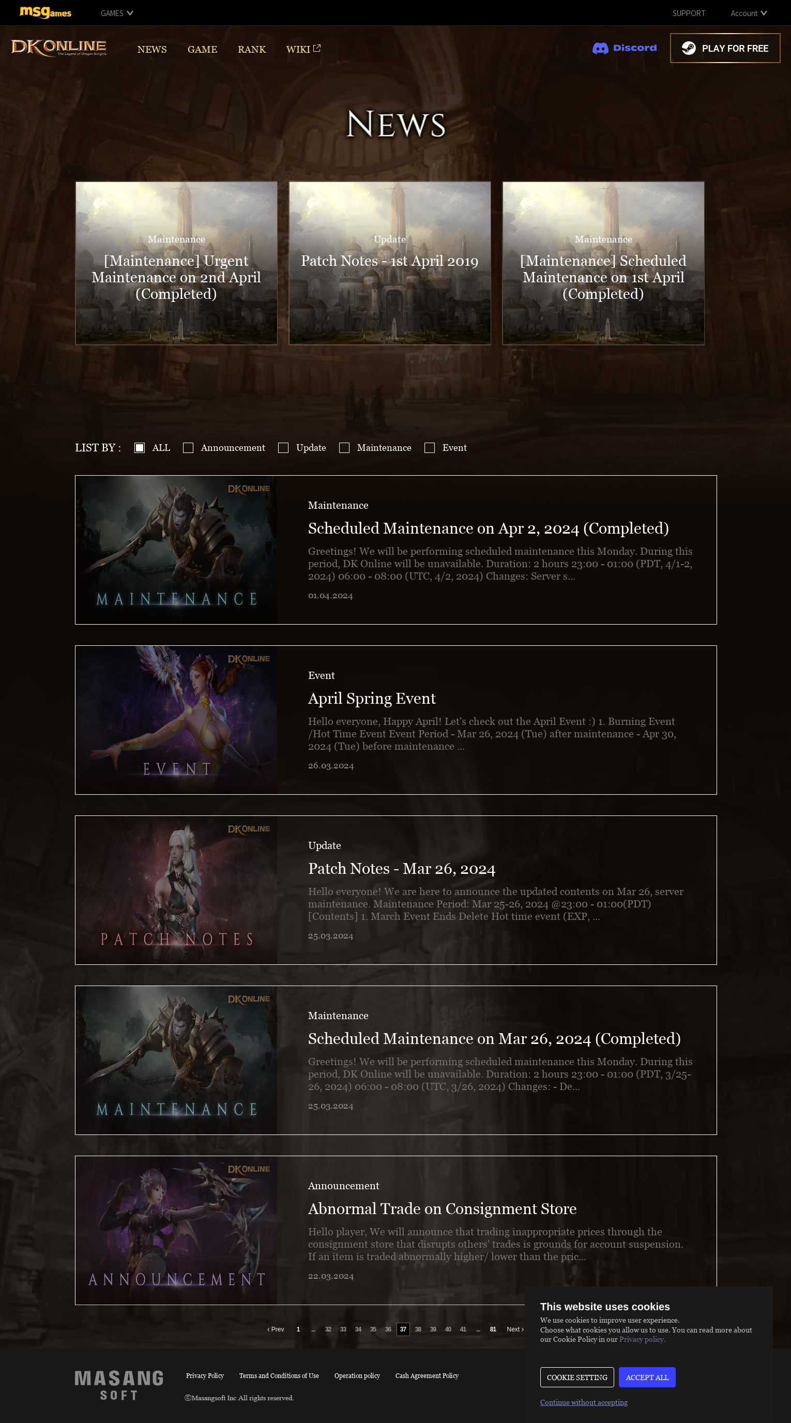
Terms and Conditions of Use (279, 1376)
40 (448, 1329)
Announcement (233, 447)
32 (328, 1329)
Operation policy (357, 1376)
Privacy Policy (205, 1376)
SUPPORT (689, 13)
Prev (275, 1329)
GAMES (112, 13)
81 (493, 1329)
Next (515, 1329)
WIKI (298, 49)
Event (455, 447)
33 (343, 1329)
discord (624, 48)
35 (373, 1329)
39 (433, 1329)
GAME (202, 49)
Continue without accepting (584, 1402)
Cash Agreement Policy (427, 1376)
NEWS (152, 49)
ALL (161, 447)
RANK (252, 49)
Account (744, 13)
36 (388, 1329)
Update (311, 447)
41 (463, 1329)
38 (418, 1329)
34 (358, 1329)
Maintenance (384, 447)
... (313, 1329)
